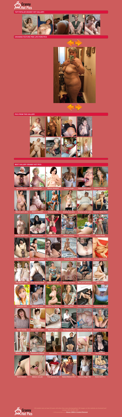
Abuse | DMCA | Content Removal (77, 412)
